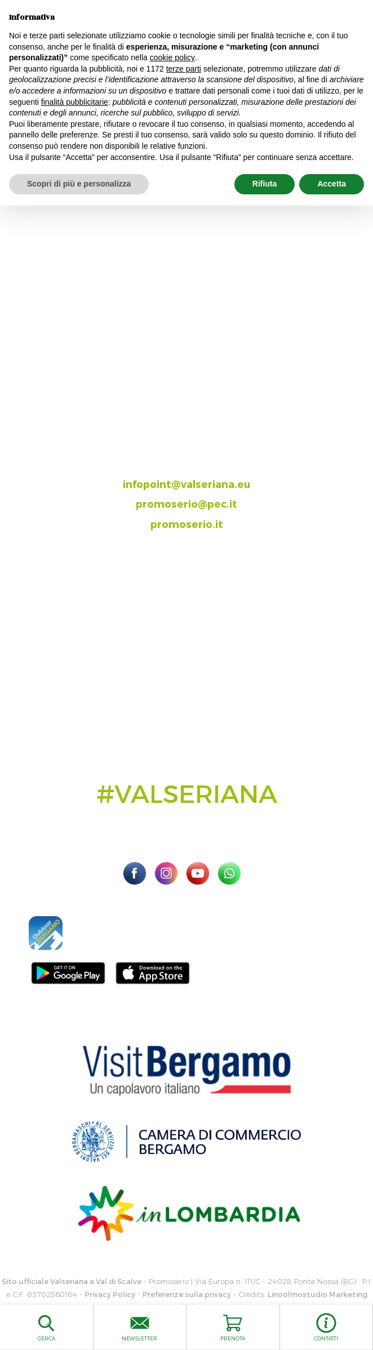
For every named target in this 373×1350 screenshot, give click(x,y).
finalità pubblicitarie (74, 101)
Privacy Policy (110, 1294)
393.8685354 (198, 463)
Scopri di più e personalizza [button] (79, 183)
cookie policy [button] (172, 57)
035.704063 (196, 444)
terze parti (183, 68)
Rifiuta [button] (264, 183)
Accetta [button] (331, 183)
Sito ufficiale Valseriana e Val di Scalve (71, 1281)
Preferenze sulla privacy (187, 1294)
